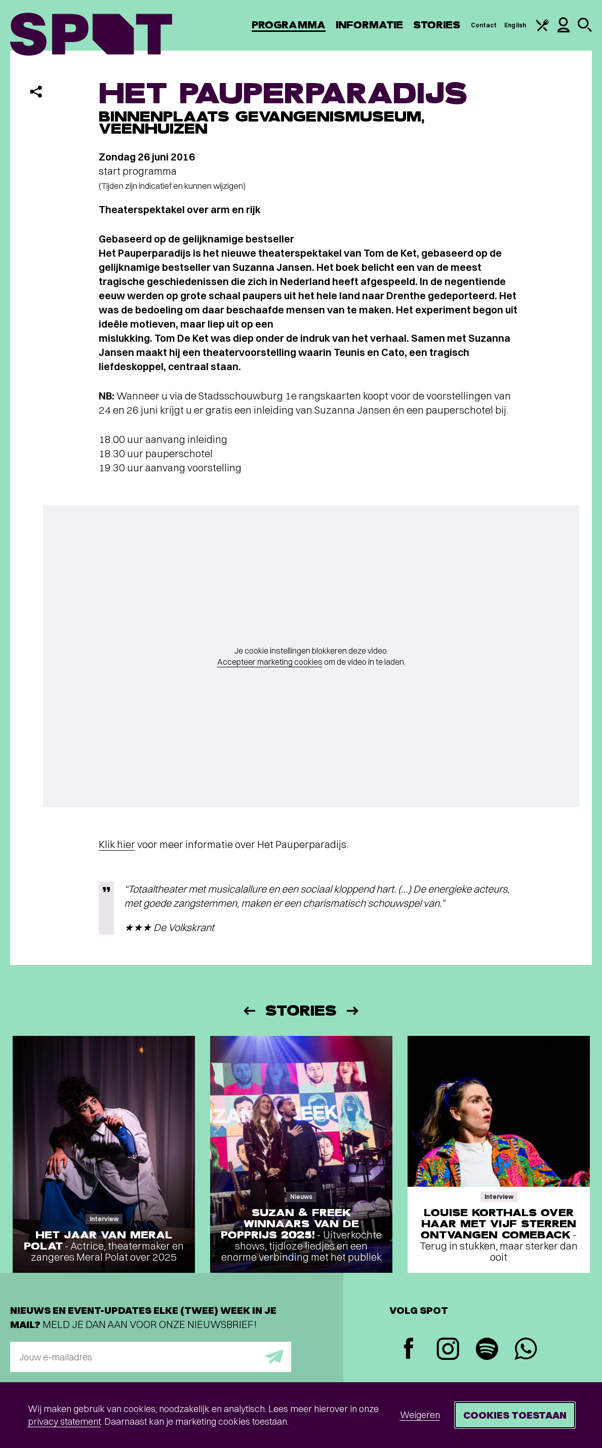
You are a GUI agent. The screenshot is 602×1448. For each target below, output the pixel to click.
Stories (437, 25)
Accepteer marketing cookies (270, 662)
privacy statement (64, 1421)
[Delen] (36, 91)
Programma (289, 25)
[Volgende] (353, 1011)
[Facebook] (408, 1350)
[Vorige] (248, 1011)
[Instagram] (447, 1350)
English (515, 25)
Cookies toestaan (515, 1415)
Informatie (369, 25)
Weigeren (420, 1415)
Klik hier (117, 844)
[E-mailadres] (150, 1357)
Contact (484, 25)
